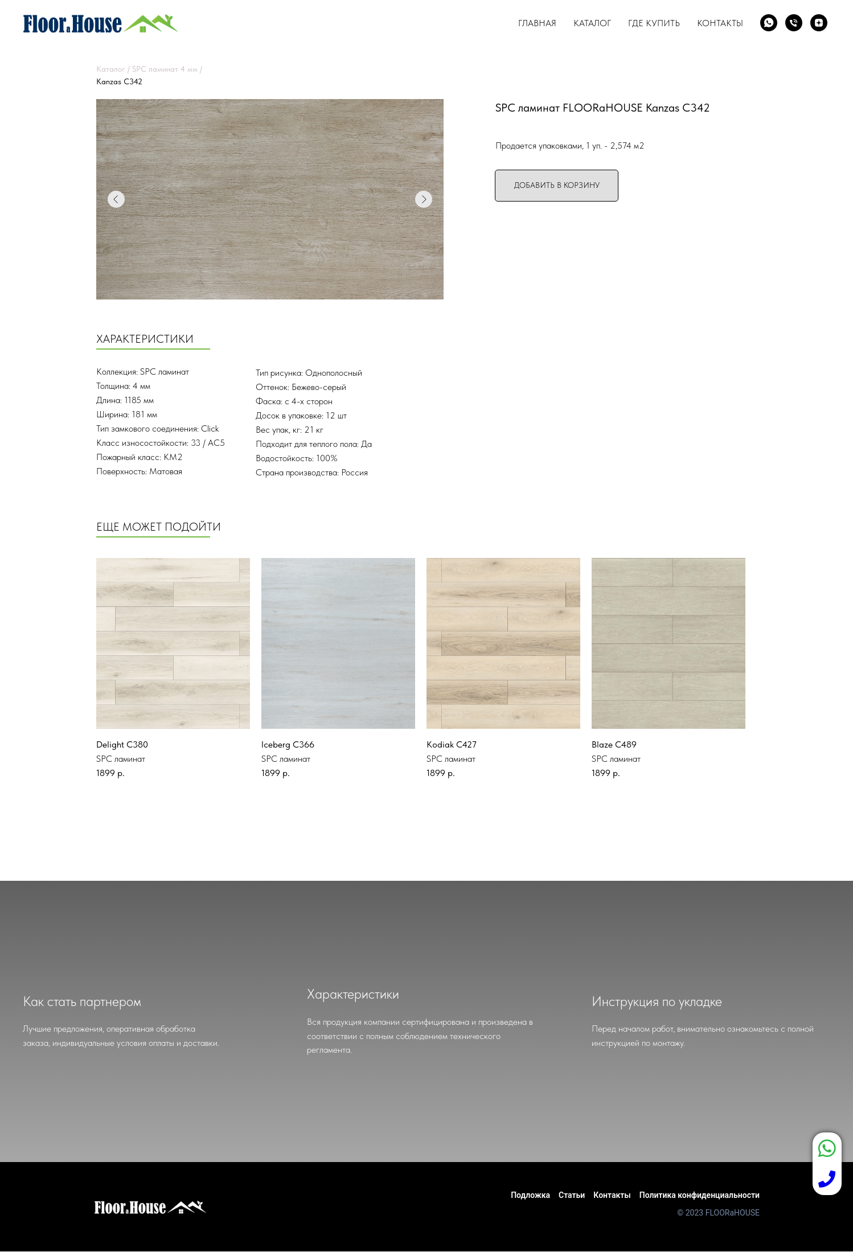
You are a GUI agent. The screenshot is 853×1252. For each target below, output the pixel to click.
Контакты (720, 23)
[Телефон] (793, 22)
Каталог (592, 23)
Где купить (654, 23)
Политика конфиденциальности (699, 1195)
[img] (173, 643)
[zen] (818, 22)
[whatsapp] (768, 22)
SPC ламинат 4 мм (165, 68)
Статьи (572, 1195)
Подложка (530, 1195)
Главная (537, 23)
